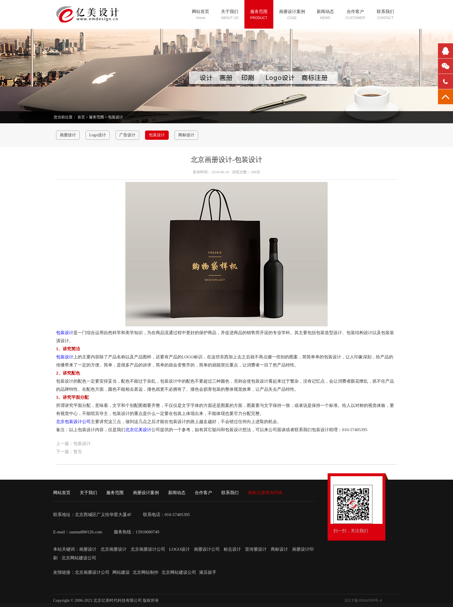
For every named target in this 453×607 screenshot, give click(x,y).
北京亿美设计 (138, 429)
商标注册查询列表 (265, 492)
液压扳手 (207, 572)
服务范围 (96, 117)
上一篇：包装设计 (73, 443)
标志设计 (232, 549)
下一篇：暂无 (69, 451)
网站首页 (61, 492)
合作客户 (203, 492)
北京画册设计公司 (148, 549)
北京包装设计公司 (73, 421)
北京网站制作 (146, 572)
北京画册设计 (114, 549)
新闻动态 (176, 492)
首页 (81, 117)
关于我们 (88, 492)
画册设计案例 (146, 492)
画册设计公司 (207, 549)
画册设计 (68, 135)
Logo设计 (97, 135)
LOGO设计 (180, 549)
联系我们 (230, 492)
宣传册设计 (256, 549)
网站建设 (121, 572)
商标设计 (186, 135)
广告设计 (127, 135)
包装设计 (115, 117)
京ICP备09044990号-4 (363, 600)
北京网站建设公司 (79, 558)
